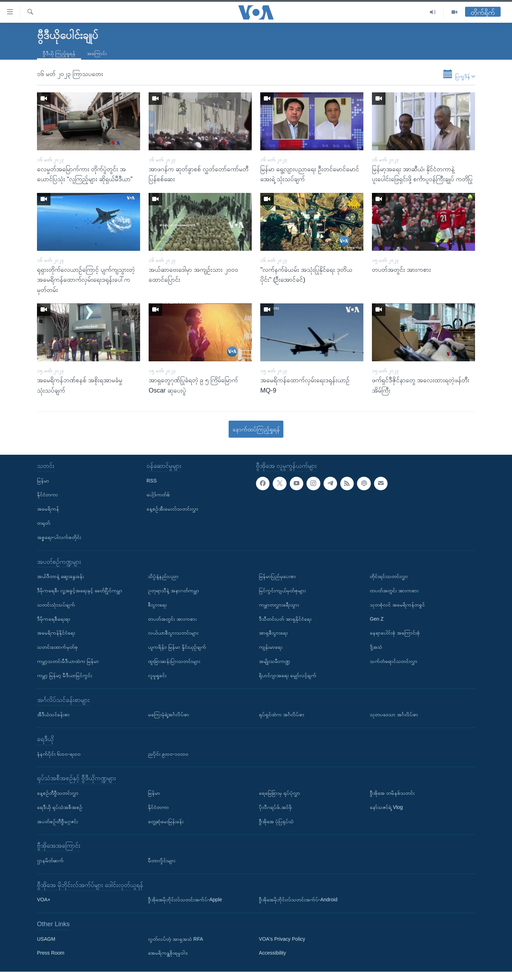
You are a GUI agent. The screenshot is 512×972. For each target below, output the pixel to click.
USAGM (46, 939)
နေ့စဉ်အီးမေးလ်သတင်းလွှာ (172, 509)
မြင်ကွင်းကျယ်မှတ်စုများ (282, 590)
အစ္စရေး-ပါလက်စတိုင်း (59, 537)
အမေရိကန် (48, 509)
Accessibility (272, 953)
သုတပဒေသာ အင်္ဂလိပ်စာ (394, 715)
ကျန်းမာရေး (270, 647)
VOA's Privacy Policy (282, 939)
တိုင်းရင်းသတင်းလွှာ (389, 576)
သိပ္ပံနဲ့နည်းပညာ (163, 576)
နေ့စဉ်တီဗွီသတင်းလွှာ (58, 793)
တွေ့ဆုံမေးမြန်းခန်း (165, 821)
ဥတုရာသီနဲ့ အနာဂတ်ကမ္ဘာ (173, 590)
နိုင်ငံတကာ (47, 495)
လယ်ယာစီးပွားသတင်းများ (173, 633)
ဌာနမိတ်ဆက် (50, 860)
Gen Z (377, 619)
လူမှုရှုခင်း (157, 675)
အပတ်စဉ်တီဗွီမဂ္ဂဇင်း (57, 821)
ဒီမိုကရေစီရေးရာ (53, 619)
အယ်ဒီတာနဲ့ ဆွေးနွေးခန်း (60, 576)
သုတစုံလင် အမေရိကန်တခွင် (397, 605)
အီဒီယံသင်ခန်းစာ (53, 715)
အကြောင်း (97, 53)
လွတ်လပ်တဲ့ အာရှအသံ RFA (175, 939)
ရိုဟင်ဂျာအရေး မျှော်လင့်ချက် (287, 675)
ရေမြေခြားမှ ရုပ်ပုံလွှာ (279, 793)
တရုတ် (43, 523)
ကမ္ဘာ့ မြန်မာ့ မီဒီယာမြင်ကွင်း (64, 675)
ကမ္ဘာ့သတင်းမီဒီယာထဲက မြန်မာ (68, 661)
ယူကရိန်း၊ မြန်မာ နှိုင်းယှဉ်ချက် (177, 647)
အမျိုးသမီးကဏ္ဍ (274, 661)
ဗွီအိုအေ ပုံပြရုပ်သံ (276, 821)
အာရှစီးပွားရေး (273, 633)
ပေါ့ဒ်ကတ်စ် (158, 495)
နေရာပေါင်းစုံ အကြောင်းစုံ (395, 633)
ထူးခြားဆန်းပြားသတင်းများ (174, 661)
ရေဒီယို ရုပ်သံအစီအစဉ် (59, 807)
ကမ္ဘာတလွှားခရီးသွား (279, 605)
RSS (151, 481)
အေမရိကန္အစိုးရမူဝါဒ (168, 953)
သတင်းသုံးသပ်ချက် (56, 605)
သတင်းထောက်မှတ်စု (57, 647)
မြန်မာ (43, 481)
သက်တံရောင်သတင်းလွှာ (393, 661)
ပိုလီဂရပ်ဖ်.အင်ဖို (275, 807)
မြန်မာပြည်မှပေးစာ (277, 576)
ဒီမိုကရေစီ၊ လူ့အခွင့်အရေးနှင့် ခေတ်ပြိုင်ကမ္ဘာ (79, 590)
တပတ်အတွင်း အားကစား (172, 619)
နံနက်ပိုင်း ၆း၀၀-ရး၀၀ (59, 754)
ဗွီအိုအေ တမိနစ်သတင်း (392, 793)
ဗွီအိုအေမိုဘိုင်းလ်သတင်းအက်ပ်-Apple (185, 900)
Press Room (50, 953)
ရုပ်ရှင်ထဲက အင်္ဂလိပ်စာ (281, 715)
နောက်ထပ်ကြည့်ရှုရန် (256, 429)
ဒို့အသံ (376, 647)
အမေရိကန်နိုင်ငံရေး (56, 633)
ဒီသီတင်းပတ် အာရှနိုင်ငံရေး (285, 619)
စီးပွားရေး (157, 605)
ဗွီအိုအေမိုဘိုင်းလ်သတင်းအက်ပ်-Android (298, 900)
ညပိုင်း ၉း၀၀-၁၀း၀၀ (168, 754)
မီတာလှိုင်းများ (161, 860)
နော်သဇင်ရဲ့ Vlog (386, 807)
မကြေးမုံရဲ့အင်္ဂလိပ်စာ (168, 715)
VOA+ (43, 900)
